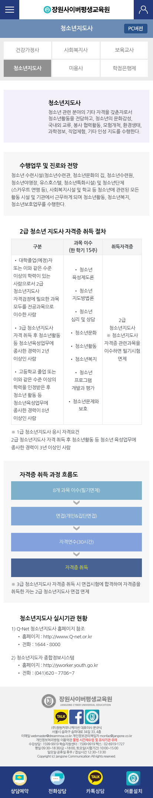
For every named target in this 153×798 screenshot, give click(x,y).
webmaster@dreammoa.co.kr (51, 735)
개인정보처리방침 (48, 740)
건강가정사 (27, 50)
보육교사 (124, 50)
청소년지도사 (27, 68)
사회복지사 (75, 50)
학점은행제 (124, 68)
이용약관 (66, 740)
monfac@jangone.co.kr (116, 735)
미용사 (76, 68)
